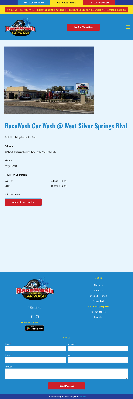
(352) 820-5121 (11, 166)
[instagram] (37, 317)
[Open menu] (128, 27)
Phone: (7, 355)
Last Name (71, 344)
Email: (70, 355)
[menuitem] (98, 285)
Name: (7, 344)
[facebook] (32, 317)
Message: (8, 366)
